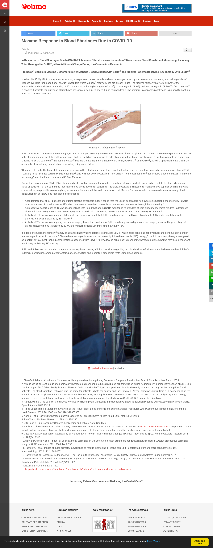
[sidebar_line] (209, 279)
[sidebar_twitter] (209, 253)
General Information (34, 517)
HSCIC (60, 526)
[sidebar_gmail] (209, 266)
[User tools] (188, 50)
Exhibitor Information (34, 531)
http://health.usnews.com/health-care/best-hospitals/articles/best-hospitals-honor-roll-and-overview (78, 469)
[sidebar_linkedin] (209, 259)
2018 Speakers (136, 531)
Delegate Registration (34, 522)
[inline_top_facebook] (38, 33)
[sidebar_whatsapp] (209, 272)
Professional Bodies (69, 517)
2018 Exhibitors (137, 526)
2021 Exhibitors (137, 517)
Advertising (170, 531)
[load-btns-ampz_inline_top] (175, 33)
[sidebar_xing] (209, 285)
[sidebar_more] (209, 298)
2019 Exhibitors (137, 522)
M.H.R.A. (61, 522)
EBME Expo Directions (34, 526)
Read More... (153, 541)
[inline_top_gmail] (141, 33)
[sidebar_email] (209, 292)
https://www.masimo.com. (154, 426)
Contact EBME (171, 526)
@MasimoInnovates (102, 368)
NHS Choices (64, 531)
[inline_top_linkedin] (107, 33)
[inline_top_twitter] (73, 33)
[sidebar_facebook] (209, 246)
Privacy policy (171, 522)
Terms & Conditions (175, 517)
